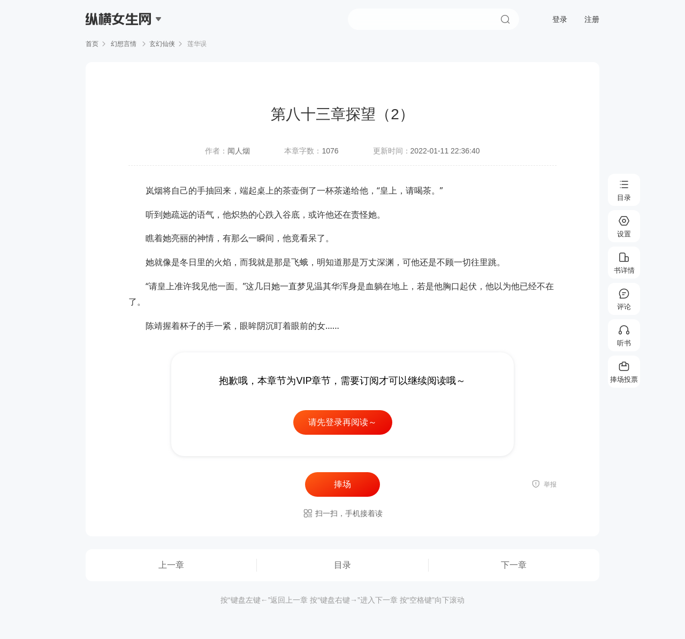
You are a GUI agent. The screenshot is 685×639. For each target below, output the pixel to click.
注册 (591, 19)
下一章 (514, 564)
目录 (342, 564)
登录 (559, 19)
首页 (92, 44)
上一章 (171, 564)
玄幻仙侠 (162, 44)
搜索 (505, 19)
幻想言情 (124, 44)
